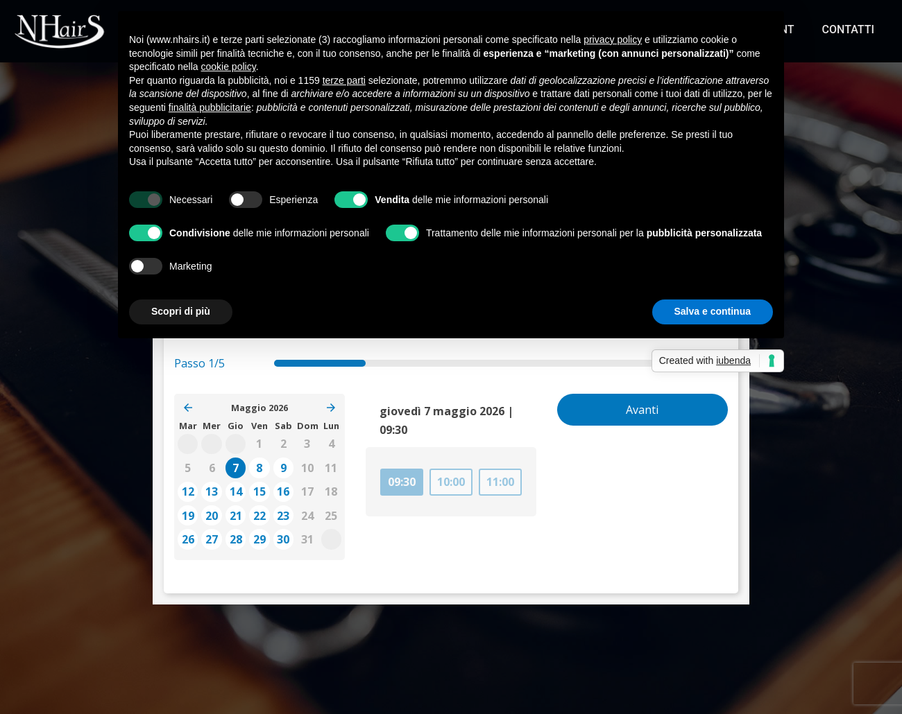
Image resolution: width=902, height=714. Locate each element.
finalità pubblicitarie (210, 107)
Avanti (642, 409)
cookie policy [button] (228, 66)
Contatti (848, 29)
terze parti (344, 80)
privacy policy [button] (613, 39)
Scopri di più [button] (180, 311)
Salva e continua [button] (712, 311)
